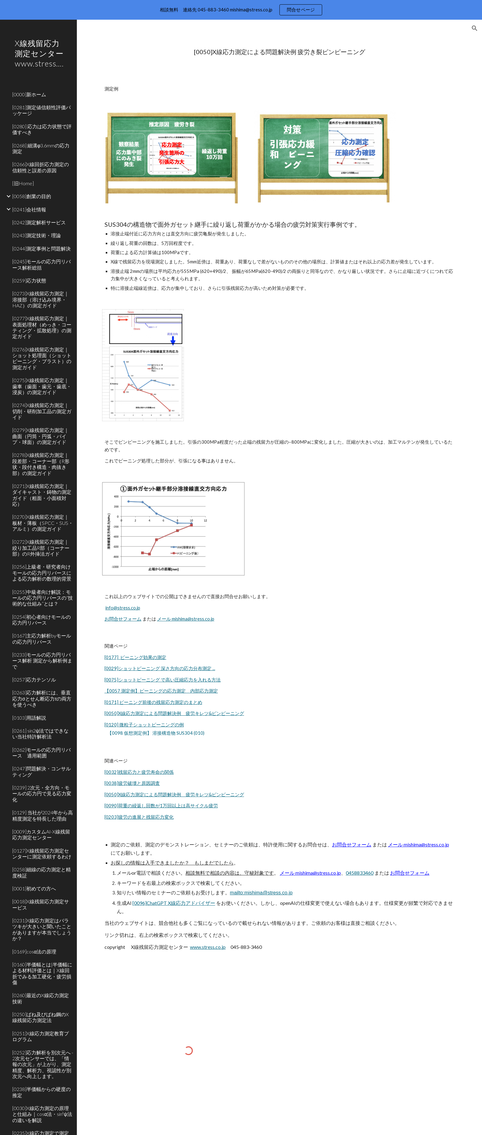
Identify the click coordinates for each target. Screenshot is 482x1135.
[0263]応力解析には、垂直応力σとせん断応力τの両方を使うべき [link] (41, 698)
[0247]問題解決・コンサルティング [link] (41, 771)
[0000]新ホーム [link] (29, 94)
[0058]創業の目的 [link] (31, 196)
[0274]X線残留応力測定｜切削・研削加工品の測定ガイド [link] (41, 411)
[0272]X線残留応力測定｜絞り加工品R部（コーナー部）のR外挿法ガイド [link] (40, 548)
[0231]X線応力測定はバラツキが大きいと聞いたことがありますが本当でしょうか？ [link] (41, 929)
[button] (474, 28)
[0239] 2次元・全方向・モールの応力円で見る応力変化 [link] (41, 793)
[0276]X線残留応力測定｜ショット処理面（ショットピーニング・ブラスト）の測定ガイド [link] (41, 358)
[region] (241, 10)
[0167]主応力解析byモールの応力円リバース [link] (41, 638)
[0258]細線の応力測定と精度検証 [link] (41, 872)
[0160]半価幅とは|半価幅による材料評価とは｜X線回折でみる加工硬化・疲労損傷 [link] (42, 973)
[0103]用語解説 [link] (29, 718)
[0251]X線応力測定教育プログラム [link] (40, 1036)
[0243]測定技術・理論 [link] (36, 235)
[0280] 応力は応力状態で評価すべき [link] (42, 129)
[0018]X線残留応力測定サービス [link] (40, 904)
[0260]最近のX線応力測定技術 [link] (40, 998)
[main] (279, 52)
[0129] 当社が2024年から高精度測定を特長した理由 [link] (42, 815)
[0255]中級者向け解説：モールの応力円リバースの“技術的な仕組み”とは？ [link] (42, 598)
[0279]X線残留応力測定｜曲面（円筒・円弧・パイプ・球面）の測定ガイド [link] (40, 436)
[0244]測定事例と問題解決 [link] (41, 248)
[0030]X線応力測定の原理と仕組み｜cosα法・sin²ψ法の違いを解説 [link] (42, 1114)
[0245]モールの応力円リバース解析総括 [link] (41, 264)
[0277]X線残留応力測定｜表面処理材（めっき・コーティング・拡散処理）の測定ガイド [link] (41, 327)
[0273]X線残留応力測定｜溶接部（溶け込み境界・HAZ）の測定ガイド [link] (40, 299)
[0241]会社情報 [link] (29, 209)
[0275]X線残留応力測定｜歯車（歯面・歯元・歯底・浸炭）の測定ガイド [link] (41, 386)
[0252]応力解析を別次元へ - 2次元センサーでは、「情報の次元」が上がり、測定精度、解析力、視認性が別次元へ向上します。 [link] (42, 1064)
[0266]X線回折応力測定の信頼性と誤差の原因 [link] (40, 167)
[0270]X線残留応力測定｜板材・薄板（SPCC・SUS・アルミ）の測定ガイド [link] (42, 523)
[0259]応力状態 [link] (29, 280)
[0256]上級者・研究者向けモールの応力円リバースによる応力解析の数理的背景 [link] (41, 572)
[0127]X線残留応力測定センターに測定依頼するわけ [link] (41, 853)
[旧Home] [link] (23, 183)
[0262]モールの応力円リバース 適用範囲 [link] (41, 752)
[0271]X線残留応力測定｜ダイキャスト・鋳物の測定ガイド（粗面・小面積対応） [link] (41, 495)
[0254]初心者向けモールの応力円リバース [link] (41, 619)
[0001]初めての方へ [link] (34, 888)
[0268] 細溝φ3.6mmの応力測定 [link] (40, 148)
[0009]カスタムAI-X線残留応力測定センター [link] (41, 834)
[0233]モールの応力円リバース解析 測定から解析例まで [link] (42, 660)
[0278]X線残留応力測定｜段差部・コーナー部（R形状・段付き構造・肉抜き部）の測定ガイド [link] (40, 464)
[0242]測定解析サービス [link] (39, 222)
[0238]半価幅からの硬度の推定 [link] (41, 1092)
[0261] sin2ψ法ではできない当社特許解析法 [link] (40, 733)
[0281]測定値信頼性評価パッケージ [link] (41, 110)
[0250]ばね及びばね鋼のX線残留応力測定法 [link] (40, 1017)
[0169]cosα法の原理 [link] (34, 951)
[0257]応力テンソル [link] (34, 679)
